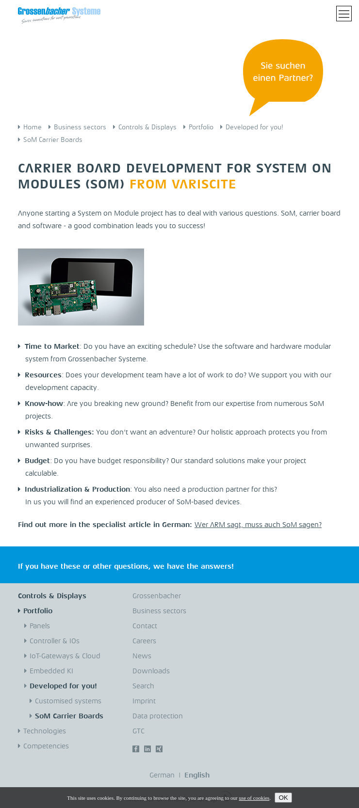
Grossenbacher (156, 596)
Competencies (46, 746)
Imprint (144, 701)
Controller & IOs (55, 641)
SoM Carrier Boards (52, 140)
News (141, 656)
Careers (144, 641)
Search (143, 686)
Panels (40, 626)
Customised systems (68, 701)
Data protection (157, 716)
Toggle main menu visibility (345, 11)
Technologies (44, 731)
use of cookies (254, 798)
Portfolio (201, 127)
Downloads (151, 671)
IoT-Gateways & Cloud (65, 656)
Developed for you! (254, 127)
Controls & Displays (147, 127)
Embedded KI (51, 671)
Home (32, 127)
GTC (138, 731)
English (197, 775)
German (162, 775)
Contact (144, 626)
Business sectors (80, 127)
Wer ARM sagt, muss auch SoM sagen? (258, 525)
